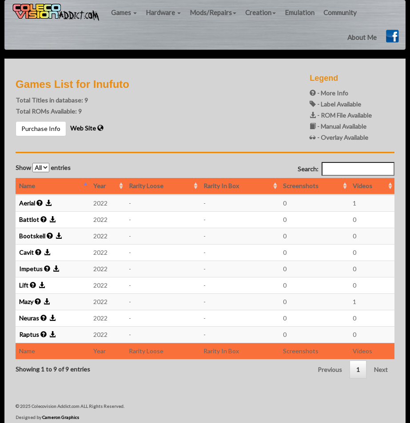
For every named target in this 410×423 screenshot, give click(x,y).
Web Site (86, 128)
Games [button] (124, 12)
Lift (23, 285)
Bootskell (32, 236)
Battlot (29, 219)
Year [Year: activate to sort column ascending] (99, 186)
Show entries (43, 167)
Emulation (299, 12)
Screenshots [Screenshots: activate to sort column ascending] (300, 186)
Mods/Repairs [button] (213, 12)
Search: (346, 169)
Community (340, 12)
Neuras (29, 318)
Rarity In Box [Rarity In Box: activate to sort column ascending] (221, 186)
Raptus (29, 334)
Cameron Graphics (60, 417)
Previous (330, 369)
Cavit (26, 252)
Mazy (26, 301)
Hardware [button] (163, 12)
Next (381, 369)
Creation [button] (260, 12)
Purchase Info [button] (40, 128)
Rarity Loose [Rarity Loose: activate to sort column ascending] (146, 186)
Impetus (31, 269)
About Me (362, 37)
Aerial (27, 203)
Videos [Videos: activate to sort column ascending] (362, 186)
